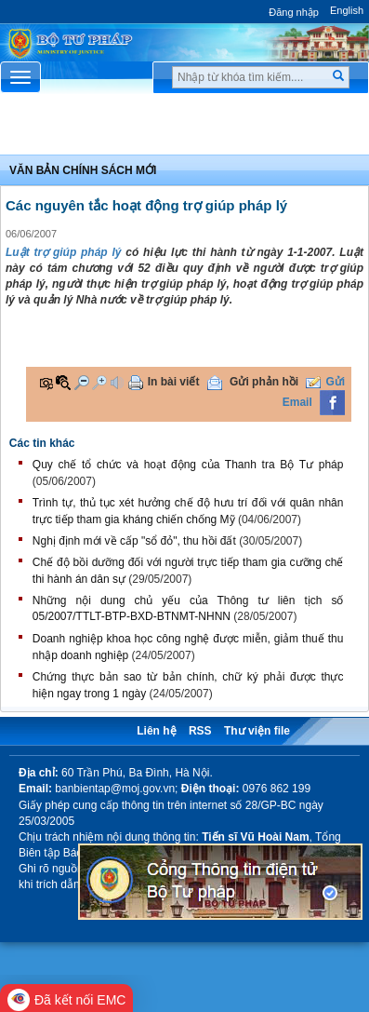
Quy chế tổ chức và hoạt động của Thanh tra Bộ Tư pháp (188, 464)
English (346, 10)
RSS (200, 730)
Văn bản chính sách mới (82, 170)
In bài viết (174, 381)
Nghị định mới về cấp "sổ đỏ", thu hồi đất (134, 540)
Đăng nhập (294, 12)
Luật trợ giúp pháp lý (64, 252)
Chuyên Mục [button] (184, 128)
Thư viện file (257, 730)
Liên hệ (156, 730)
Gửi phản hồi (264, 381)
